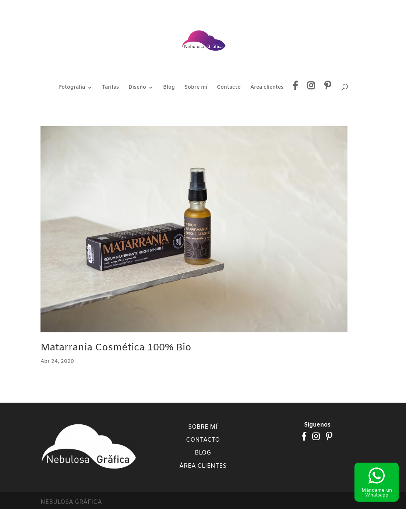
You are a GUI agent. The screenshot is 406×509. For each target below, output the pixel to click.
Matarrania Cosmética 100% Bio (115, 348)
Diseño (137, 88)
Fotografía (72, 88)
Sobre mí (195, 88)
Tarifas (110, 88)
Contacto (229, 88)
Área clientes (266, 88)
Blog (169, 88)
